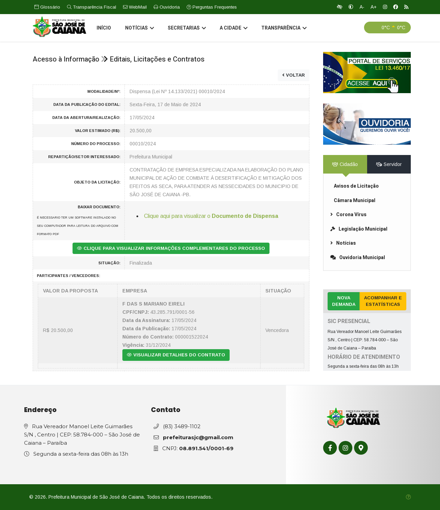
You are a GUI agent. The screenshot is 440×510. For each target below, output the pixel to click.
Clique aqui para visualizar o (211, 216)
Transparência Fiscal (91, 7)
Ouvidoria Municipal (357, 257)
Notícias (138, 29)
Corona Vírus (348, 214)
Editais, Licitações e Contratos (157, 59)
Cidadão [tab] (345, 164)
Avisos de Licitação (356, 186)
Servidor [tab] (389, 164)
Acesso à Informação (66, 59)
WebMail (135, 7)
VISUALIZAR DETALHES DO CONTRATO (176, 354)
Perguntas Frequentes (212, 7)
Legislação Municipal (358, 229)
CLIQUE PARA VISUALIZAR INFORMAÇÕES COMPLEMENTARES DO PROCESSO (171, 248)
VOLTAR (293, 75)
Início (103, 28)
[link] (367, 72)
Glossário (47, 7)
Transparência (283, 29)
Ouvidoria (167, 7)
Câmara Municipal (354, 200)
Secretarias (186, 29)
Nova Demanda (343, 301)
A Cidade (233, 29)
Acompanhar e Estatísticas (383, 301)
